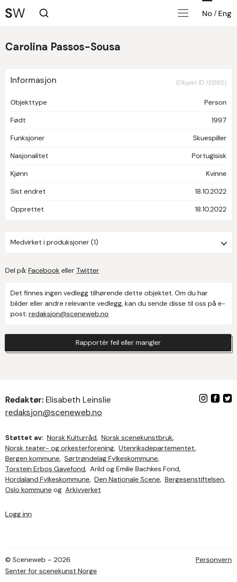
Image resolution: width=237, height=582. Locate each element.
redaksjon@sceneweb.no (69, 313)
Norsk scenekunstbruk (137, 437)
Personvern (214, 559)
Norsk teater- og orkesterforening (59, 448)
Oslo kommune (28, 489)
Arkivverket (83, 489)
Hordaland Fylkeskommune (47, 479)
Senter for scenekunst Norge (51, 570)
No (207, 13)
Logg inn (18, 514)
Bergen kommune (32, 458)
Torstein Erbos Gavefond (45, 468)
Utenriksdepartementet (157, 448)
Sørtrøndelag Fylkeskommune (111, 458)
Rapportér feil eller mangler (118, 342)
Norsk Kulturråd (72, 437)
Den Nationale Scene (127, 479)
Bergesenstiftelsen (194, 479)
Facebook (44, 270)
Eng (225, 13)
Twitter (87, 270)
